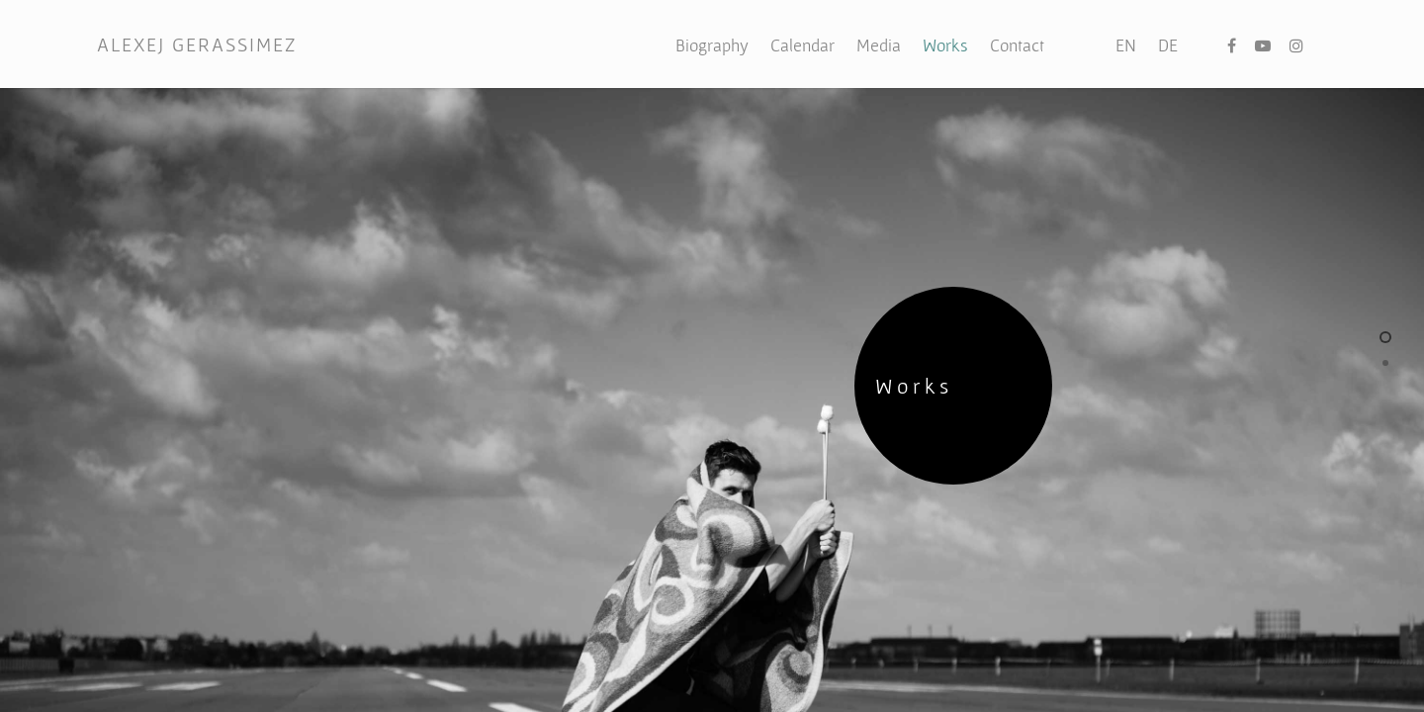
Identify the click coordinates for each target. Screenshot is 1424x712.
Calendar (802, 45)
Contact (1017, 45)
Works (945, 45)
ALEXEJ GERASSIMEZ (197, 44)
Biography (712, 45)
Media (878, 45)
